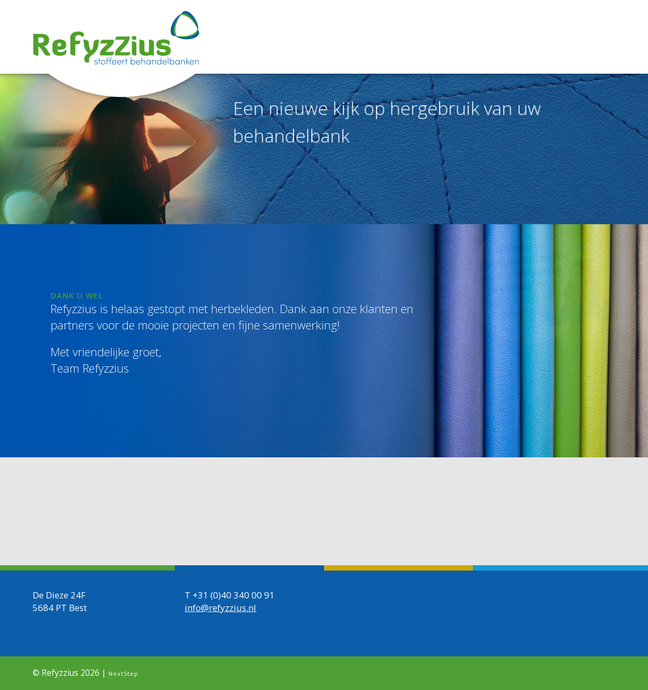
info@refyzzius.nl (220, 607)
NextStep (123, 673)
